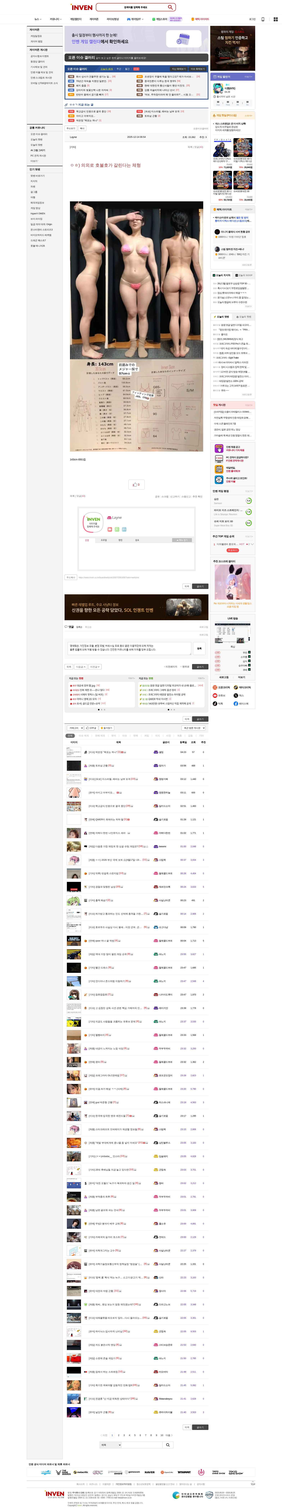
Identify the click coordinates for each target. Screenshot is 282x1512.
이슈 (84, 735)
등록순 (79, 627)
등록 (199, 648)
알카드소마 (164, 806)
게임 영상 (35, 208)
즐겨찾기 (108, 728)
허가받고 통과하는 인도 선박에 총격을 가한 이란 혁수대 (121, 913)
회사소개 (80, 1484)
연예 (100, 735)
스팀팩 (162, 860)
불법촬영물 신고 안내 (165, 1484)
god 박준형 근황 (100, 1102)
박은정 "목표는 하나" (103, 752)
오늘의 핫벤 (36, 139)
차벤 (33, 186)
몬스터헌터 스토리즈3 (42, 229)
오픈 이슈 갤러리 (39, 134)
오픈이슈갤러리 (200, 128)
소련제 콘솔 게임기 (102, 1358)
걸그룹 (34, 192)
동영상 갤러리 (38, 61)
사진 (168, 735)
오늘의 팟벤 (36, 145)
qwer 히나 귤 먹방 (101, 940)
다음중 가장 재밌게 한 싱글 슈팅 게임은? (113, 846)
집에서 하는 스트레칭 (103, 1371)
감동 (190, 735)
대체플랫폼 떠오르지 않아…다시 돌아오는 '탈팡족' (118, 1318)
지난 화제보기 (179, 69)
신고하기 (175, 496)
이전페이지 (171, 666)
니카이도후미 (165, 994)
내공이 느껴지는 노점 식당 (106, 1048)
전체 (70, 735)
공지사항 (201, 1484)
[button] (98, 709)
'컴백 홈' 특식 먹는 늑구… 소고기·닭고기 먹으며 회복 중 (121, 1277)
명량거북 (163, 779)
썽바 (161, 1183)
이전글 (93, 666)
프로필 (104, 540)
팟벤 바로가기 (38, 176)
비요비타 (163, 1371)
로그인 (252, 19)
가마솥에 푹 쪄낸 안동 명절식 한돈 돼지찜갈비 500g (233, 435)
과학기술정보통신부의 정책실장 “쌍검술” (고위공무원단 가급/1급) (126, 1264)
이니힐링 (117, 529)
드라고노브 (164, 1304)
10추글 (93, 728)
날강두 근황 (98, 1412)
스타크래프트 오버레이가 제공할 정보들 (113, 1129)
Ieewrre (162, 846)
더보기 (124, 529)
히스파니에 (164, 1102)
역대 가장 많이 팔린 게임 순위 (108, 954)
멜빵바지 (97, 1035)
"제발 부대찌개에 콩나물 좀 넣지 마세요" (113, 1142)
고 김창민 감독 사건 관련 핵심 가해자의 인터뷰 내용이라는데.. (124, 1008)
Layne (71, 137)
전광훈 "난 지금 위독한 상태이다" (109, 1398)
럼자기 (162, 765)
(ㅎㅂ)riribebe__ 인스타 (104, 1156)
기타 (201, 735)
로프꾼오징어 (165, 1075)
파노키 (162, 954)
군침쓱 (162, 1169)
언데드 (162, 1237)
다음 (168, 1435)
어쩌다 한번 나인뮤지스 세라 (107, 833)
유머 (113, 735)
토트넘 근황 (98, 765)
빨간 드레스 (98, 967)
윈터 (94, 1062)
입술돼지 (163, 1156)
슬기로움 (163, 819)
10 (162, 1435)
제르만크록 (164, 887)
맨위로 (185, 666)
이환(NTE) (230, 88)
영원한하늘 (164, 792)
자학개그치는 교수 (102, 1250)
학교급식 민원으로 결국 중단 (107, 806)
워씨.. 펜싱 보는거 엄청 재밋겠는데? (111, 1304)
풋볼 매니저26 (38, 246)
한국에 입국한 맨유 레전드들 (107, 1116)
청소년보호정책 (143, 1484)
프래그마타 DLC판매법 (104, 1075)
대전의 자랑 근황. (101, 1291)
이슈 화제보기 (198, 69)
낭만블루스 (164, 1142)
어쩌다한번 (164, 833)
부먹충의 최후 (99, 1196)
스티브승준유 (165, 1345)
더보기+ (131, 678)
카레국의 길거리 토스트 (104, 1237)
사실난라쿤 (164, 900)
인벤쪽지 (110, 529)
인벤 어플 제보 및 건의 (42, 72)
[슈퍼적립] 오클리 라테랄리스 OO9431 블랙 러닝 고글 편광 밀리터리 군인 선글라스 (233, 411)
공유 (157, 496)
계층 (179, 735)
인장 (87, 540)
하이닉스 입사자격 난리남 (105, 1331)
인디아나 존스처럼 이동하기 (107, 981)
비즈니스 (93, 1484)
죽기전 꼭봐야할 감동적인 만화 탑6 (110, 1385)
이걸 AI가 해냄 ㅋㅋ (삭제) (106, 1089)
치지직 (34, 181)
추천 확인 (198, 496)
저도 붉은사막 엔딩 (102, 1345)
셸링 (161, 752)
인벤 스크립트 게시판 (41, 78)
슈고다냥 (163, 927)
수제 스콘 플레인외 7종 (225, 423)
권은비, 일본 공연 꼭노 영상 (227, 429)
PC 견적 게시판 (38, 155)
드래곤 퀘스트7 (38, 240)
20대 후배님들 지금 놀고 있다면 (109, 1169)
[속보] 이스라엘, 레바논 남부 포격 (109, 779)
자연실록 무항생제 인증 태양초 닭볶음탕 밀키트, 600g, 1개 (233, 417)
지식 (157, 735)
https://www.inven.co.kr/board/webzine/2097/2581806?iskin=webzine (109, 577)
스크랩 (165, 496)
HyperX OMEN (38, 213)
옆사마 (162, 1291)
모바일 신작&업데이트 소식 (44, 83)
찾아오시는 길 (185, 1484)
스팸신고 (186, 496)
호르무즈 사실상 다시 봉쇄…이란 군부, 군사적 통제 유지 (121, 927)
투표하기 (232, 550)
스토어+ (248, 115)
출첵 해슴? (98, 900)
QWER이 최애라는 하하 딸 (106, 819)
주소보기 (71, 128)
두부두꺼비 (164, 1048)
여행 (33, 197)
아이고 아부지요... (101, 792)
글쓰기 (200, 719)
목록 (190, 147)
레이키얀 (163, 1008)
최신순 (88, 627)
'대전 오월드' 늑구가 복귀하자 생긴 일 (112, 1183)
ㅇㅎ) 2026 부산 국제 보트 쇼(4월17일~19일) (115, 860)
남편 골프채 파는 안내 (104, 1210)
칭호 (137, 540)
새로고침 (203, 627)
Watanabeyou (165, 1398)
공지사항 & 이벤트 (40, 56)
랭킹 (120, 540)
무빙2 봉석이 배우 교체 (104, 1223)
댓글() (198, 147)
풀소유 (162, 1223)
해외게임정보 (37, 203)
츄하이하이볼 (165, 1412)
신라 (161, 1277)
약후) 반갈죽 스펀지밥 (104, 873)
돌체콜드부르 (165, 873)
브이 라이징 (36, 219)
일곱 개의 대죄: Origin (41, 224)
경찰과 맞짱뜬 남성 (102, 887)
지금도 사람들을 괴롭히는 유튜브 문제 (112, 1021)
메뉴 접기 (182, 540)
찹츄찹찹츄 (98, 994)
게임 (146, 735)
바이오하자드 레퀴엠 (41, 235)
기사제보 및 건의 (39, 67)
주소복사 (71, 577)
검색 (168, 1445)
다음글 (79, 666)
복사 (82, 128)
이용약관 (106, 1484)
